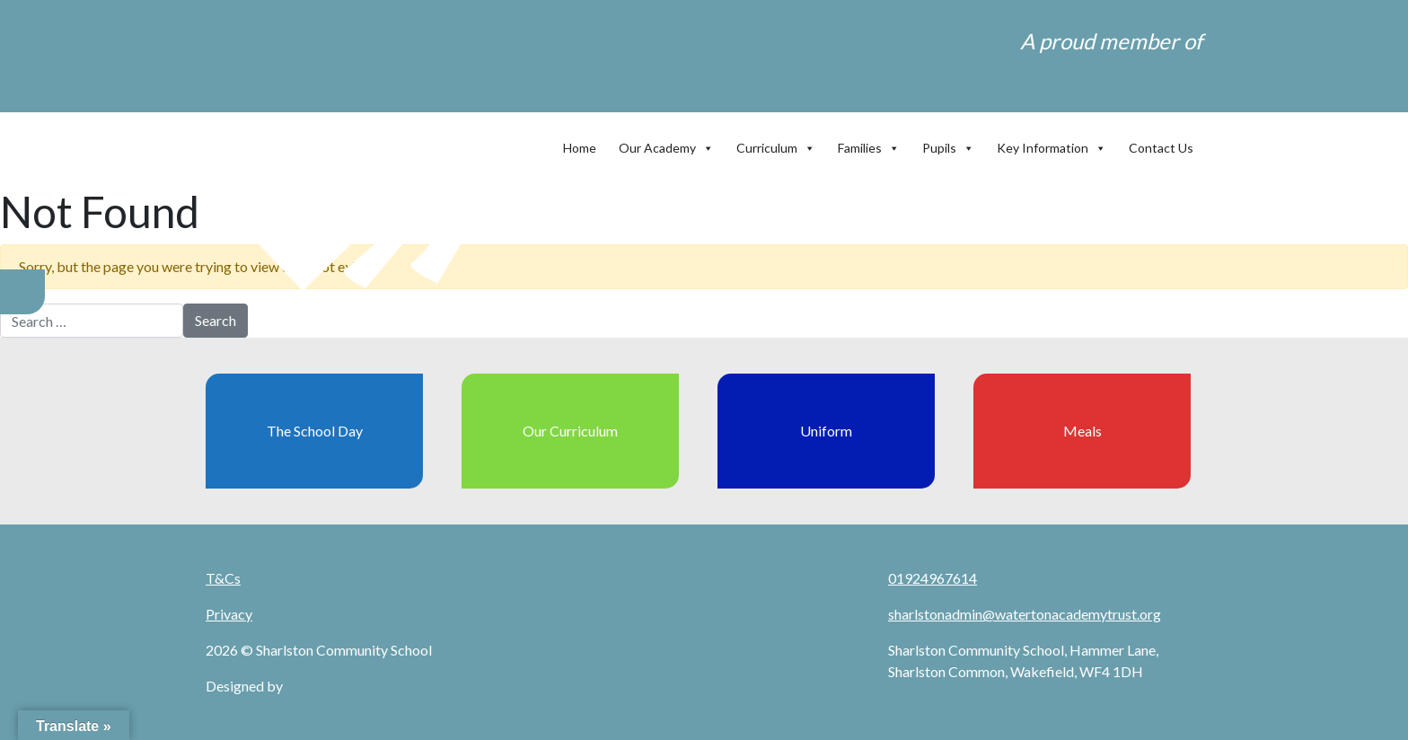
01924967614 (932, 577)
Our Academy (666, 143)
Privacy (229, 613)
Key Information (1051, 143)
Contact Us (1161, 147)
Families (869, 143)
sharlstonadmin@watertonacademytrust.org (1024, 613)
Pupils (948, 143)
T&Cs (223, 577)
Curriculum (775, 143)
